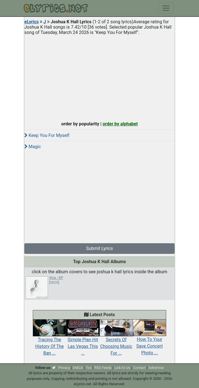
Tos (89, 368)
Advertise (156, 368)
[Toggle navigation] (166, 8)
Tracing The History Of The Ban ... (49, 340)
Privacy (64, 368)
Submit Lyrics (99, 248)
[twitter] (53, 368)
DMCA (78, 368)
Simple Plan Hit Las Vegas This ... (83, 340)
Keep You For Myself (47, 135)
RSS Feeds (103, 368)
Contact (139, 368)
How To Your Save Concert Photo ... (149, 340)
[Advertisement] (99, 77)
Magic (32, 146)
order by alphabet (120, 124)
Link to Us (122, 368)
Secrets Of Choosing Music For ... (116, 340)
